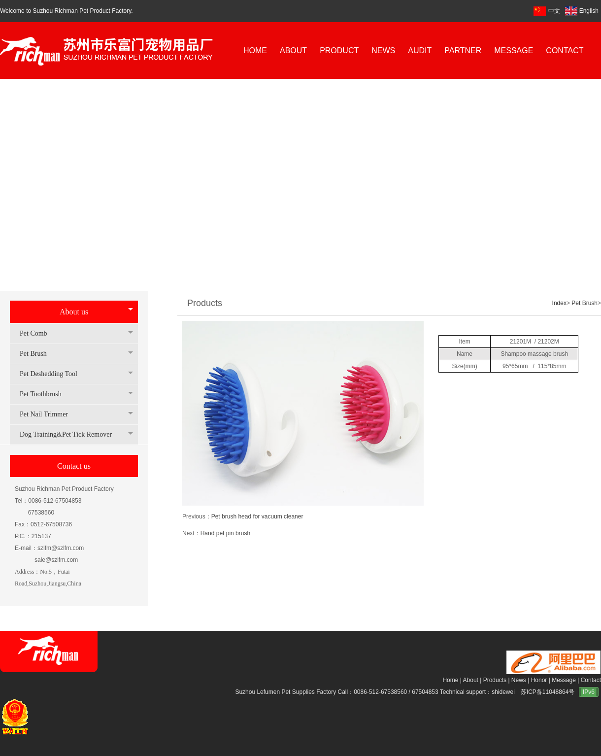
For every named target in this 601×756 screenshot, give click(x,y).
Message (564, 680)
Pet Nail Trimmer (49, 414)
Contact (591, 680)
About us (74, 312)
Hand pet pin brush (225, 533)
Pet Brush (38, 353)
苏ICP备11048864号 (547, 691)
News (518, 680)
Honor (539, 680)
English (582, 10)
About (470, 680)
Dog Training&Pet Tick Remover (71, 434)
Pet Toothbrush (45, 394)
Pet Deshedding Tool (53, 374)
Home (450, 680)
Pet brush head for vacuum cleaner (257, 516)
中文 (554, 10)
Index (559, 303)
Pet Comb (38, 333)
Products (494, 680)
